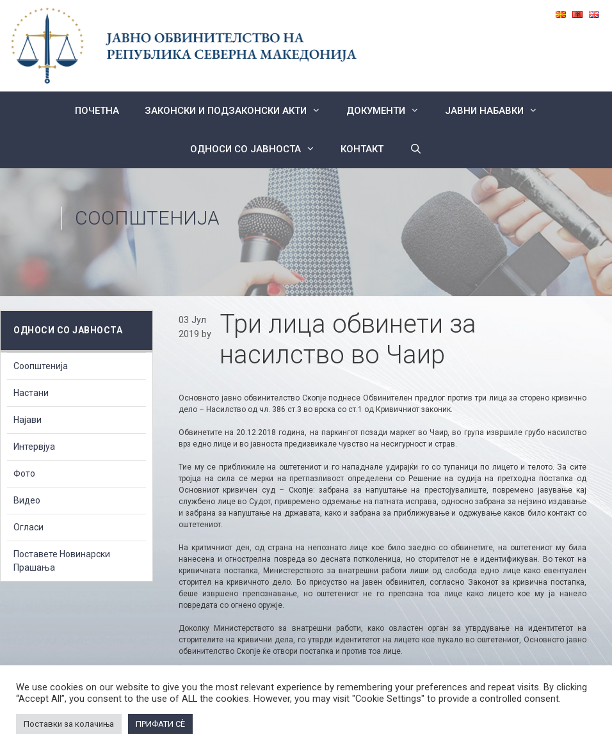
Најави (27, 420)
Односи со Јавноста (259, 149)
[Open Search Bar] (415, 149)
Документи (389, 110)
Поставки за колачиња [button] (69, 724)
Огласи (28, 527)
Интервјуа (34, 446)
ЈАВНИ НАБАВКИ (498, 110)
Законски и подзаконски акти (239, 110)
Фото (24, 473)
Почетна (97, 110)
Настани (31, 393)
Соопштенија (147, 218)
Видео (26, 500)
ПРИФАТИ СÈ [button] (160, 724)
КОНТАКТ (362, 149)
